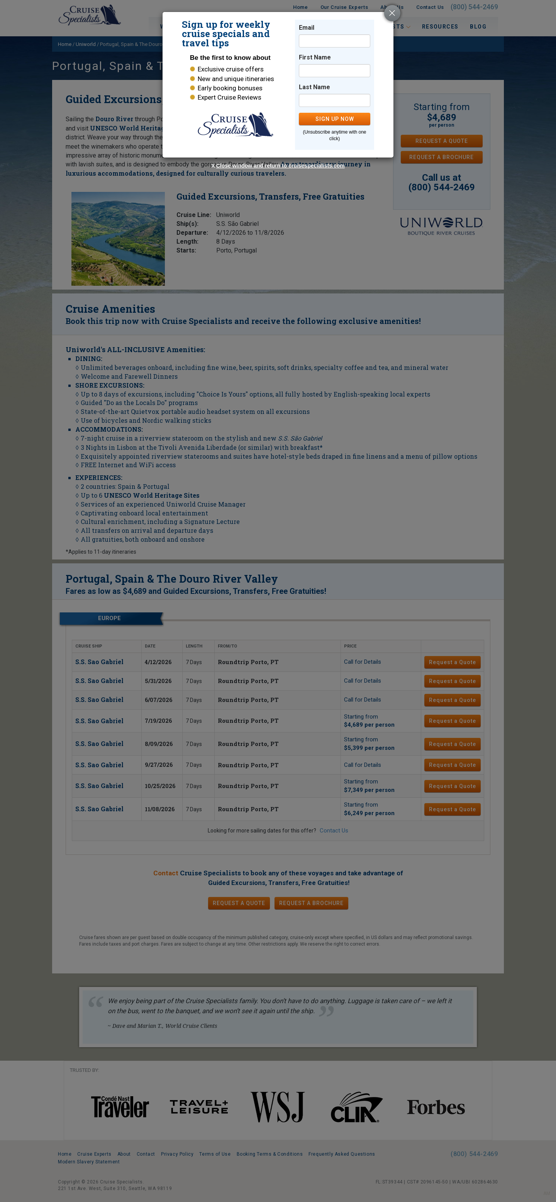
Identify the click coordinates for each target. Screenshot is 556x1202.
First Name (315, 57)
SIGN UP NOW (334, 119)
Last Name (314, 87)
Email (306, 27)
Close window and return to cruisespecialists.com (280, 166)
